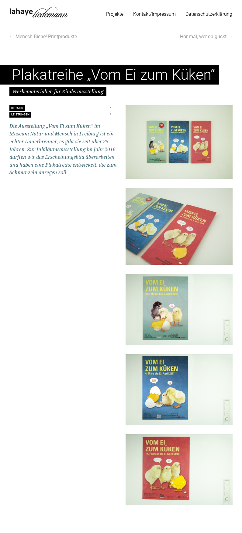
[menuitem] (114, 13)
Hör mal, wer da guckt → (206, 36)
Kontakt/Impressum (154, 14)
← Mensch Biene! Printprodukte (43, 36)
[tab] (62, 108)
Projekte (114, 14)
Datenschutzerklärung (208, 14)
